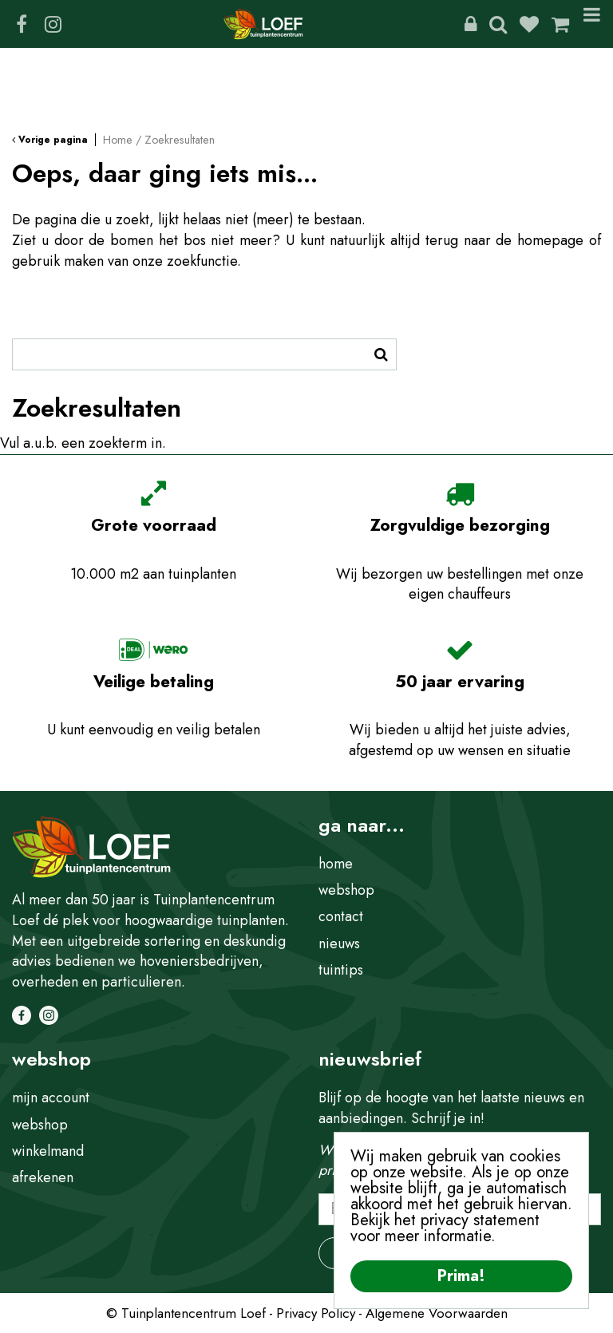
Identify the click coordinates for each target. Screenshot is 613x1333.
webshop (346, 890)
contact (340, 916)
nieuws (339, 943)
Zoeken (498, 24)
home (335, 863)
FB (21, 24)
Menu (591, 24)
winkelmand (48, 1151)
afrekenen (42, 1177)
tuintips (340, 969)
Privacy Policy (315, 1313)
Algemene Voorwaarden (437, 1313)
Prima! (461, 1276)
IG (52, 24)
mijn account (50, 1097)
